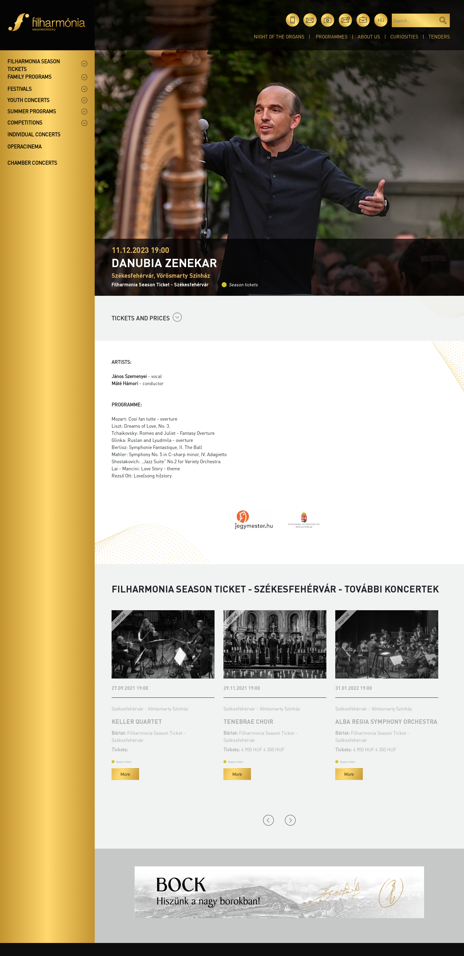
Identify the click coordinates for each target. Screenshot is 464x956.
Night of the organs (279, 36)
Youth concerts (28, 100)
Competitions (24, 122)
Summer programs (31, 111)
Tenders (439, 36)
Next (290, 820)
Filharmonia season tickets (33, 65)
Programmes (331, 36)
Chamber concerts (32, 162)
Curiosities (404, 36)
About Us (369, 36)
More (125, 774)
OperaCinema (24, 146)
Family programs (29, 76)
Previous (268, 820)
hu (381, 20)
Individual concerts (33, 134)
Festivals (19, 88)
